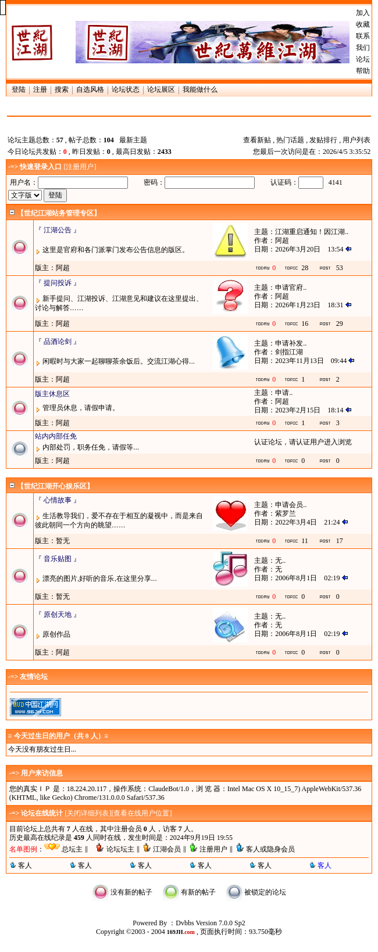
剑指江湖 (289, 352)
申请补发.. (290, 343)
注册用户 (80, 167)
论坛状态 (126, 89)
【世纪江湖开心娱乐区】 (55, 486)
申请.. (284, 393)
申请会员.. (290, 505)
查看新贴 (257, 140)
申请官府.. (290, 287)
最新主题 (133, 140)
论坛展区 (161, 89)
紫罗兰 (285, 513)
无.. (280, 560)
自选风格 (90, 89)
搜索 (62, 89)
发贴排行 (323, 140)
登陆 (19, 89)
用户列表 (356, 140)
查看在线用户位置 (141, 813)
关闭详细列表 (88, 813)
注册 (40, 89)
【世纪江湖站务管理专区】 (59, 213)
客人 (25, 865)
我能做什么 (200, 89)
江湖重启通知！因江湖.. (311, 232)
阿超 (282, 240)
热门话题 (290, 140)
